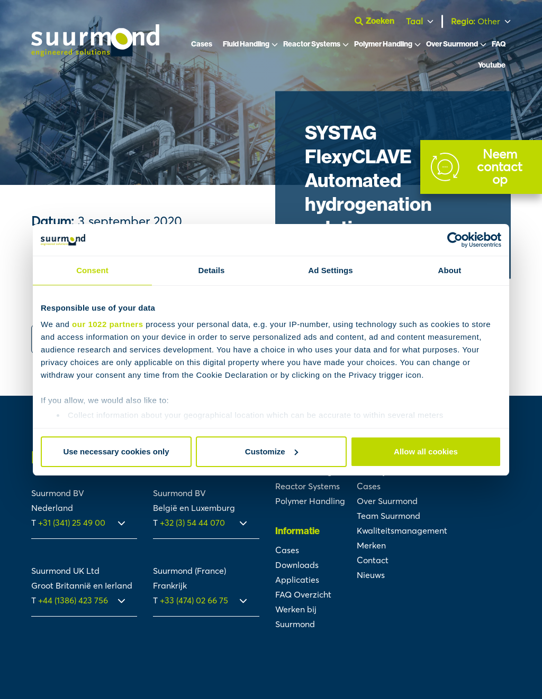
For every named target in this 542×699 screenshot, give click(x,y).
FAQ (498, 46)
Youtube (491, 67)
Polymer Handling (383, 46)
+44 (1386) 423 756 (73, 600)
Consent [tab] (92, 270)
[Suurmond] (95, 54)
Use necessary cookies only (116, 451)
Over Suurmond (452, 46)
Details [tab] (211, 270)
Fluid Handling (246, 46)
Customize (271, 451)
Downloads (297, 565)
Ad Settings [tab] (330, 270)
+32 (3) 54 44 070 (192, 522)
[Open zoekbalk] (377, 22)
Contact (373, 560)
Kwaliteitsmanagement (402, 530)
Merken (371, 545)
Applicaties (297, 579)
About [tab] (450, 270)
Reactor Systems (311, 46)
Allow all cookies (426, 451)
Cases (201, 46)
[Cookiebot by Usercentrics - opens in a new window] (455, 240)
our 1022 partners (107, 324)
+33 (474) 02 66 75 (194, 600)
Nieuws (371, 575)
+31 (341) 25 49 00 (72, 522)
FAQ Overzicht (303, 594)
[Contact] (481, 167)
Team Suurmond (388, 515)
